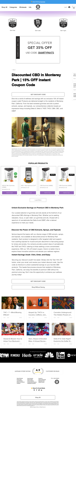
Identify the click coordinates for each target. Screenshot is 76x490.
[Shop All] (38, 397)
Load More (38, 200)
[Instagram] (34, 390)
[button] (13, 7)
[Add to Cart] (9, 192)
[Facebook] (36, 390)
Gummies (42, 2)
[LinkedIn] (41, 390)
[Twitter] (39, 390)
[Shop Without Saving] (38, 287)
